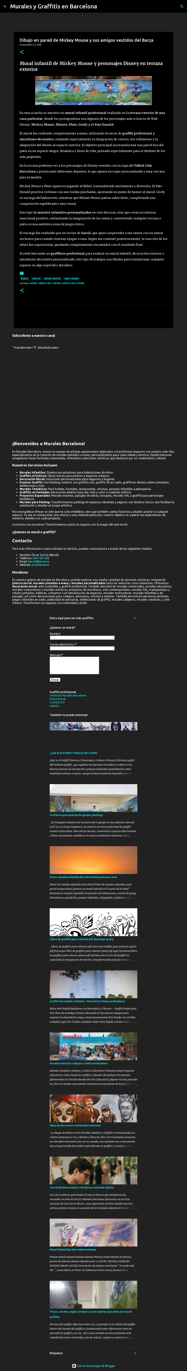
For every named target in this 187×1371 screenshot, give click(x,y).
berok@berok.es (38, 561)
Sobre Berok (58, 699)
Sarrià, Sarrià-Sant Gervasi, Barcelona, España (57, 283)
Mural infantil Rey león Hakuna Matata (73, 1249)
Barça (24, 278)
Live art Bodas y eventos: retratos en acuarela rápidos (82, 1187)
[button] (22, 52)
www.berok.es (40, 564)
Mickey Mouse (52, 278)
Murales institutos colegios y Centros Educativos (79, 1063)
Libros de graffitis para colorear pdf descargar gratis (81, 939)
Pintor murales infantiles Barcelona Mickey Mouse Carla (83, 877)
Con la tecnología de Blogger (93, 1366)
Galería (54, 706)
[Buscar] (182, 6)
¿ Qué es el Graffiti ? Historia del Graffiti (73, 753)
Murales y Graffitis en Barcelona (53, 6)
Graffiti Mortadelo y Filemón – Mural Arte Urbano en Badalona (87, 1001)
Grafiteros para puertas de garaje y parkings (76, 815)
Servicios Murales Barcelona (68, 695)
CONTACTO (57, 702)
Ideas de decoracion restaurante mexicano (75, 1125)
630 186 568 (41, 558)
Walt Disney (72, 278)
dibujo (36, 278)
